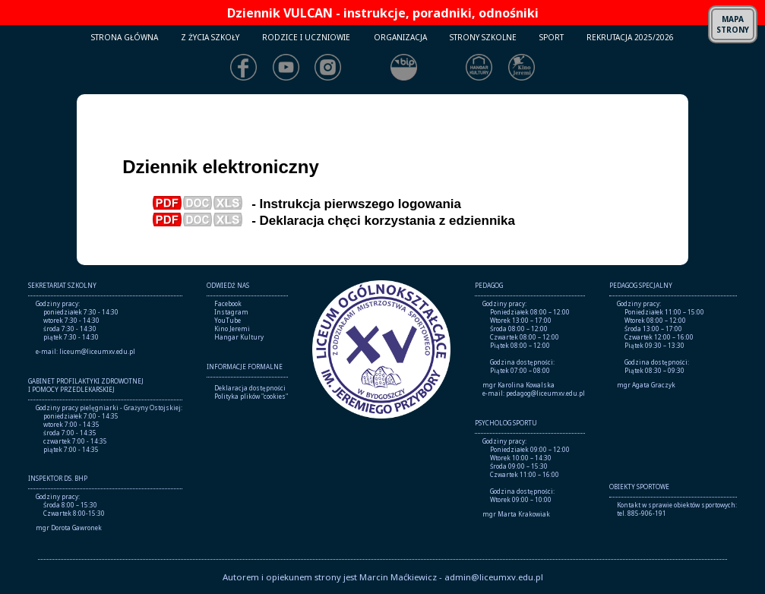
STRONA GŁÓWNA (124, 37)
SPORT (551, 37)
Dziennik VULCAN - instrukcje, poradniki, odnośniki (383, 13)
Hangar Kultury (239, 337)
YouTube (227, 320)
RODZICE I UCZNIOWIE (306, 37)
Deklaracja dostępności (250, 388)
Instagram (231, 312)
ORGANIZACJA (400, 37)
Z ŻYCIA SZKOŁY (210, 37)
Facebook (228, 303)
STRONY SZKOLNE (483, 37)
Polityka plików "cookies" (251, 396)
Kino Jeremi (232, 328)
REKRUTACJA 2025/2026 (630, 37)
